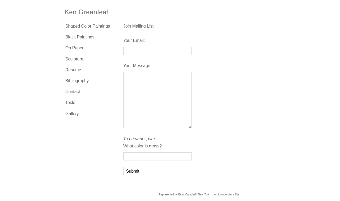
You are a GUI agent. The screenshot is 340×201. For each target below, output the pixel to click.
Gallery (72, 113)
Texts (70, 102)
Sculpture (74, 59)
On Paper (74, 48)
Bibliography (77, 80)
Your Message (136, 65)
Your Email (133, 40)
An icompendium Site (226, 194)
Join (127, 26)
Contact (72, 91)
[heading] (78, 12)
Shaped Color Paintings (87, 26)
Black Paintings (79, 37)
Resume (73, 70)
